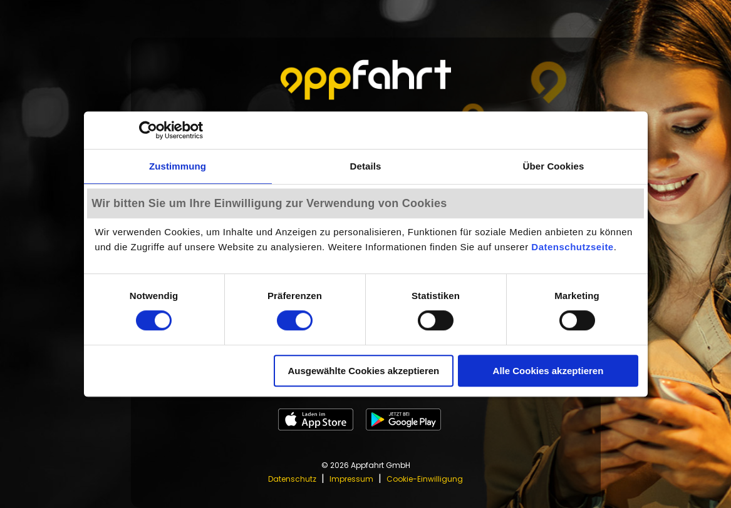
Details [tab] (365, 166)
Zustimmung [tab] (177, 166)
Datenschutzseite (572, 247)
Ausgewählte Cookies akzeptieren (363, 370)
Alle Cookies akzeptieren (548, 370)
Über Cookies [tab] (553, 166)
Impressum (351, 479)
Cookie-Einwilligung (424, 479)
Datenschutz (292, 479)
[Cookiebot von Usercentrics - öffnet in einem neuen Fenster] (148, 130)
